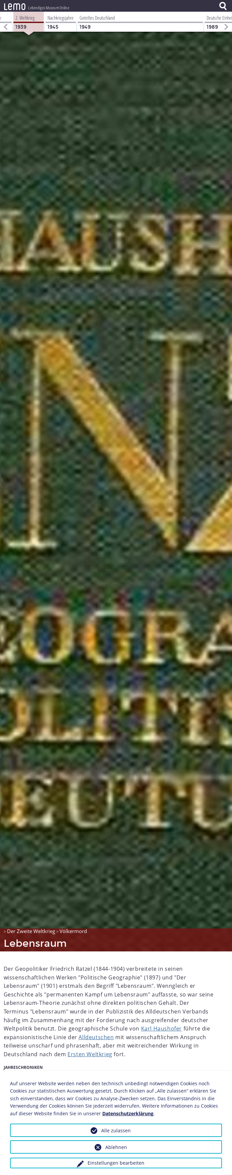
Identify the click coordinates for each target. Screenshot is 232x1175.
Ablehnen (116, 1147)
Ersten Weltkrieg (90, 1054)
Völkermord (73, 931)
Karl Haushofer (161, 1028)
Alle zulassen (116, 1130)
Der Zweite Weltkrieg (31, 931)
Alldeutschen (96, 1037)
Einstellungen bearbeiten (116, 1163)
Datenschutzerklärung (127, 1113)
